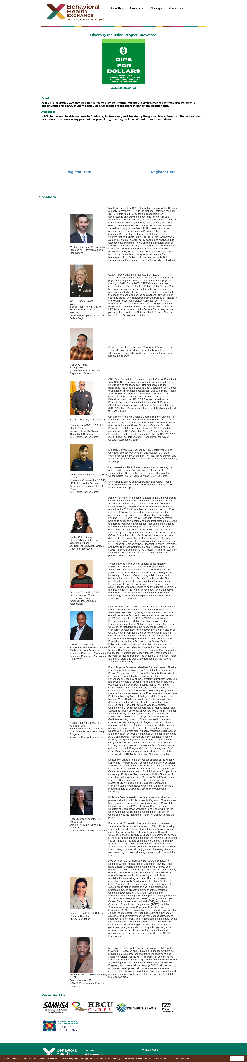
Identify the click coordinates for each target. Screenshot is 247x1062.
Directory (156, 8)
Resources (136, 8)
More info (185, 1058)
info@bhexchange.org (94, 1054)
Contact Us (176, 8)
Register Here (78, 172)
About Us (117, 8)
